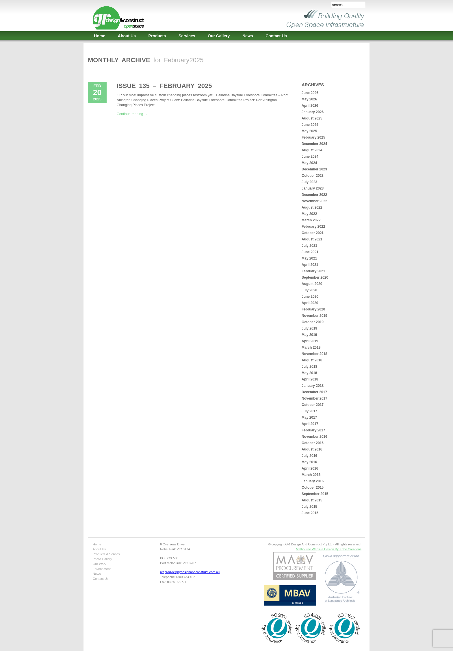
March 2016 (311, 475)
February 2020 (313, 309)
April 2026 (310, 106)
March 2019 (311, 347)
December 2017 (314, 392)
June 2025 (310, 125)
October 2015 (313, 488)
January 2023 (313, 188)
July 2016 (309, 456)
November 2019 (314, 316)
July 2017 (309, 411)
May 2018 (309, 373)
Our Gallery (219, 36)
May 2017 (309, 417)
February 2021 (313, 271)
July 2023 (309, 182)
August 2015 (312, 500)
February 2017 (313, 430)
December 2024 (314, 144)
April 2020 (310, 303)
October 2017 (313, 405)
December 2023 (314, 169)
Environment (102, 569)
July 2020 (309, 290)
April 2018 (310, 379)
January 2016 (313, 481)
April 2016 (310, 468)
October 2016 (313, 443)
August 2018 (312, 360)
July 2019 (309, 328)
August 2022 (312, 207)
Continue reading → (132, 114)
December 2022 (314, 195)
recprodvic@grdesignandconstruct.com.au (190, 572)
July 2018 (309, 367)
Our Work (99, 564)
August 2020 (312, 284)
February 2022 (313, 227)
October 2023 (313, 176)
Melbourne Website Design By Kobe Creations (328, 549)
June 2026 (310, 93)
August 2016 (312, 449)
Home (99, 36)
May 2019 (309, 335)
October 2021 (313, 233)
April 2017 (310, 424)
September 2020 (315, 277)
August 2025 (312, 118)
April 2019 (310, 341)
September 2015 (315, 494)
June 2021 (310, 252)
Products (157, 36)
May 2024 (309, 163)
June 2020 (310, 297)
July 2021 (309, 246)
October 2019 (313, 322)
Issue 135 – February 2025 (164, 85)
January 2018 (313, 386)
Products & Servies (106, 554)
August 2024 (312, 150)
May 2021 (309, 258)
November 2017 (314, 398)
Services (187, 36)
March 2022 (311, 220)
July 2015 (309, 507)
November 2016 (314, 437)
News (247, 36)
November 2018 (314, 354)
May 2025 (309, 131)
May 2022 (309, 214)
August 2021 (312, 239)
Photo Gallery (102, 559)
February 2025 (313, 137)
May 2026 (309, 99)
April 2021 (310, 265)
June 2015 (310, 513)
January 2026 (313, 112)
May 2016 (309, 462)
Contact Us (276, 36)
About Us (127, 36)
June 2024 (310, 157)
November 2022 (314, 201)
